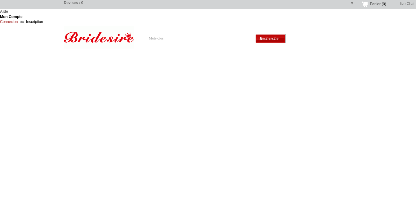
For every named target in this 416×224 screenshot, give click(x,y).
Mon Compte (11, 17)
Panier (378, 4)
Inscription (34, 22)
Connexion (9, 22)
